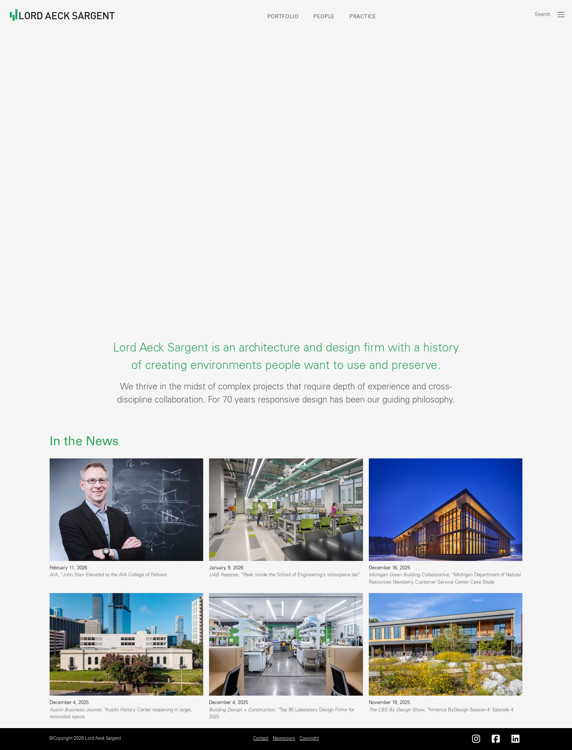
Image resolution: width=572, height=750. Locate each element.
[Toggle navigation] (561, 14)
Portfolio (283, 16)
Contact (260, 738)
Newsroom (284, 738)
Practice (362, 16)
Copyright (309, 738)
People (324, 16)
